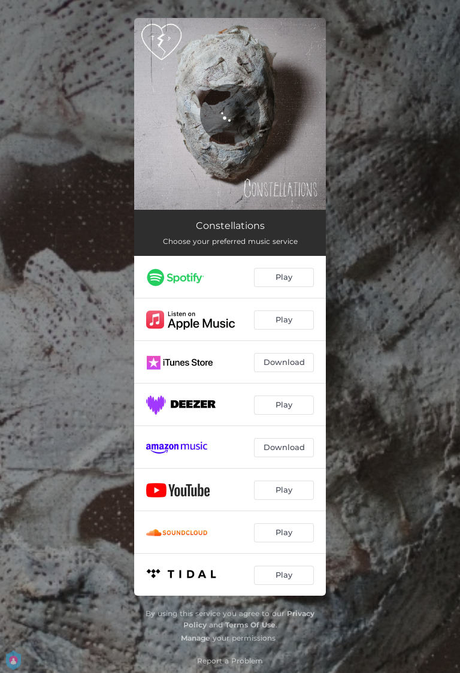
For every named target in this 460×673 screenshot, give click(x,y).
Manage (195, 637)
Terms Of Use (250, 624)
